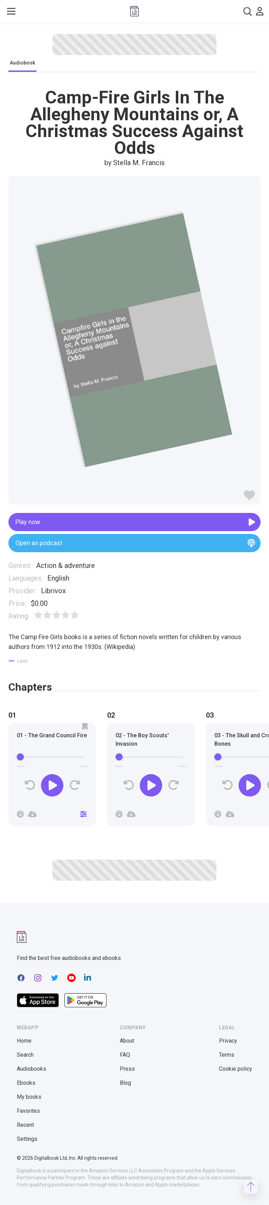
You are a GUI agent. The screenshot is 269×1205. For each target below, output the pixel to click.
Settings (27, 1139)
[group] (52, 776)
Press (127, 1068)
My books (29, 1097)
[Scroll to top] (251, 1187)
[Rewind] (30, 785)
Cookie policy (235, 1068)
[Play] (52, 785)
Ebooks (26, 1082)
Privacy (228, 1040)
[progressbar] (52, 757)
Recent (25, 1125)
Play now (135, 522)
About (127, 1040)
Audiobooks (31, 1068)
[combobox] (247, 11)
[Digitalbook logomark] (22, 937)
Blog (125, 1082)
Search (25, 1054)
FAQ (125, 1054)
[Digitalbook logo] (134, 11)
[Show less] (18, 660)
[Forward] (74, 785)
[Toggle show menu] (11, 11)
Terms (226, 1054)
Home (24, 1040)
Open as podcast (135, 543)
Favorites (28, 1111)
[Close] (83, 814)
